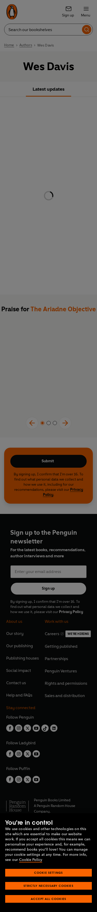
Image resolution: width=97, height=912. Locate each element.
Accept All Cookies (48, 899)
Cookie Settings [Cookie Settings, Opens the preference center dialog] (48, 873)
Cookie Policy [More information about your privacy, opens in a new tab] (30, 860)
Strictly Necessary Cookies (48, 886)
